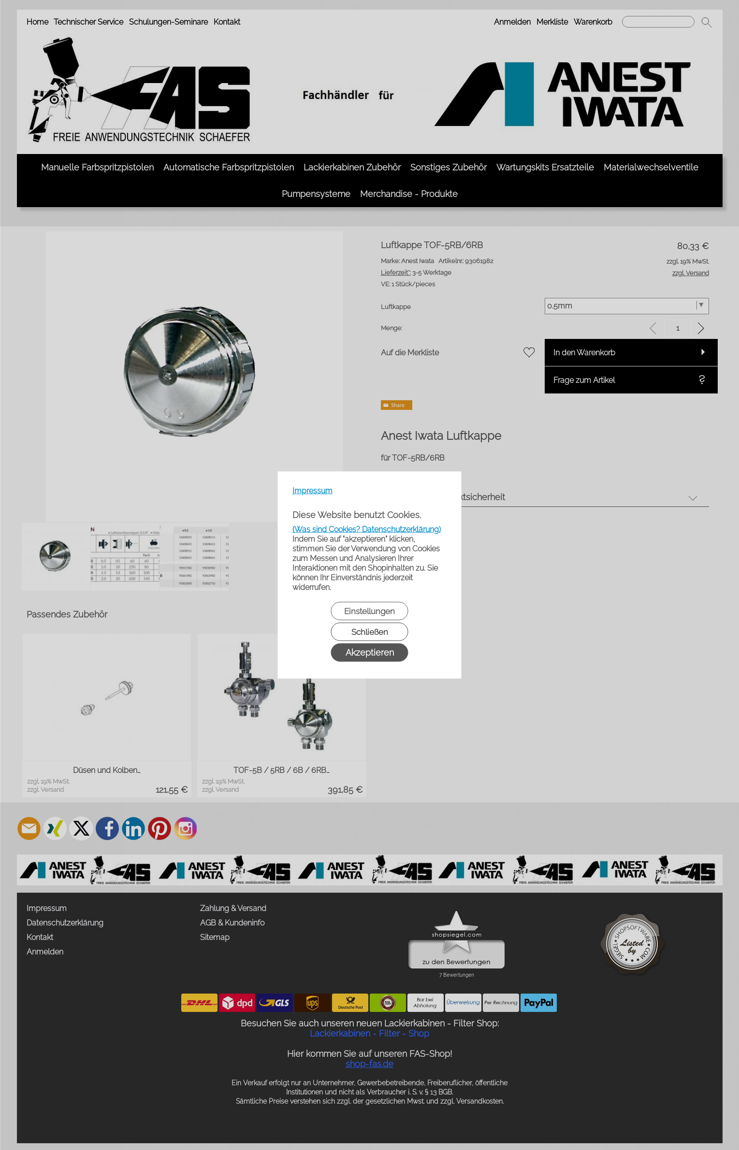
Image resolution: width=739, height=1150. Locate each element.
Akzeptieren (370, 652)
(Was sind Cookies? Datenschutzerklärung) (366, 529)
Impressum (312, 490)
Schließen (369, 632)
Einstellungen (369, 611)
